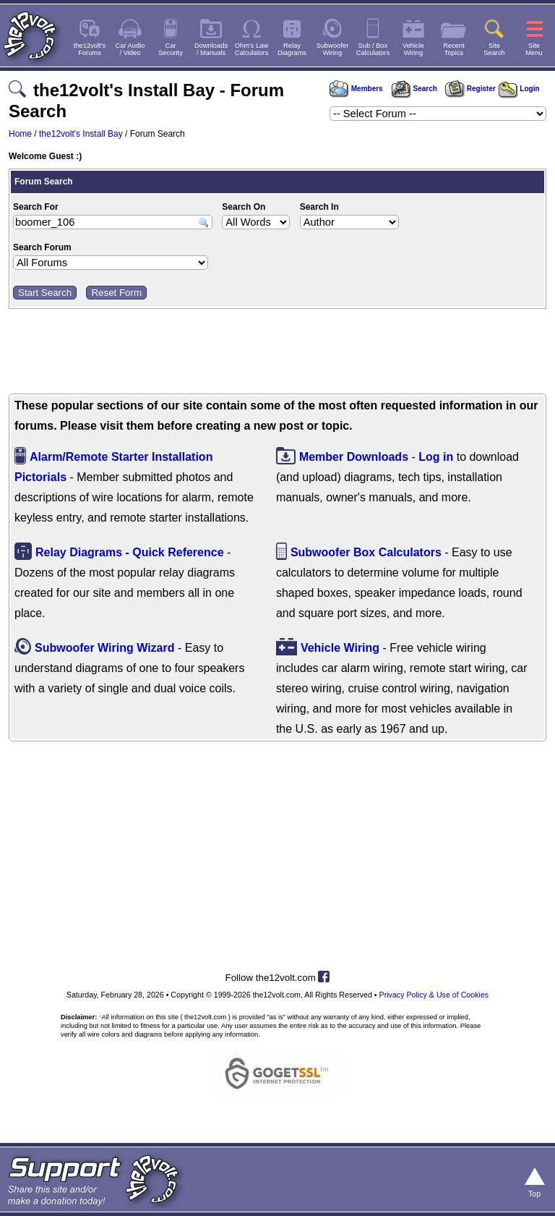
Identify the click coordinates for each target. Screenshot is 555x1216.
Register (470, 89)
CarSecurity (170, 49)
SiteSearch (494, 49)
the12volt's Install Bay (81, 134)
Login (519, 89)
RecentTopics (454, 49)
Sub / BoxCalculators (373, 49)
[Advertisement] (277, 353)
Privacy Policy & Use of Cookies (434, 994)
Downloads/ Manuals (211, 49)
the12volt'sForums (90, 49)
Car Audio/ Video (130, 49)
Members (356, 89)
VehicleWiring (413, 49)
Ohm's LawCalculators (252, 49)
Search (414, 89)
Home (20, 134)
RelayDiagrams (292, 49)
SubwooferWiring (333, 49)
